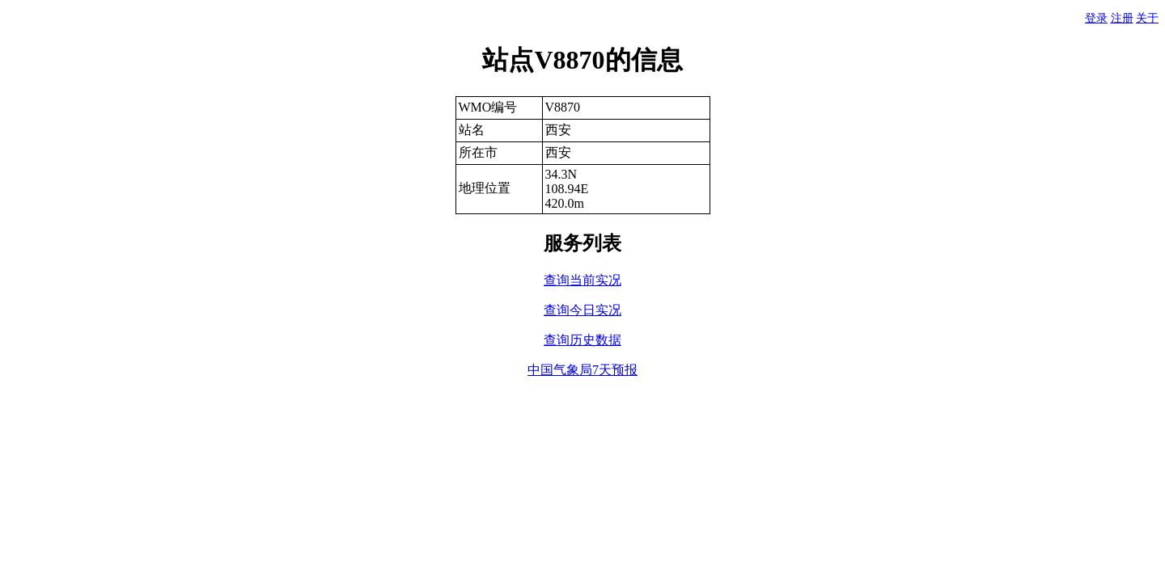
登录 (1096, 18)
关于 (1147, 18)
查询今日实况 (582, 310)
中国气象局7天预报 (582, 370)
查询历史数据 (582, 340)
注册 (1122, 18)
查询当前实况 (582, 280)
